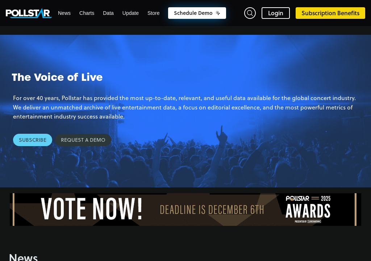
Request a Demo (83, 140)
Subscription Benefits (330, 13)
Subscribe (32, 140)
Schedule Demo (197, 13)
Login (275, 13)
